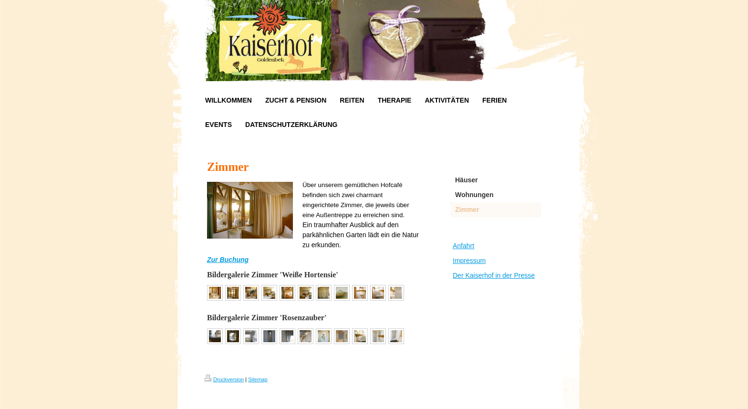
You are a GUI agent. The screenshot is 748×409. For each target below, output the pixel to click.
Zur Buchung (228, 259)
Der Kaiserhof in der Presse (494, 275)
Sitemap (257, 379)
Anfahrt (463, 246)
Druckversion (224, 379)
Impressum (469, 260)
